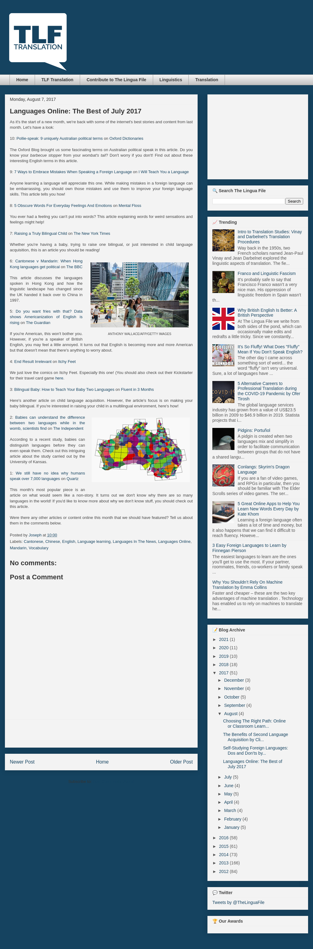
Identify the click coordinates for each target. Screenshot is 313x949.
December (234, 680)
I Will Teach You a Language (163, 172)
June (229, 785)
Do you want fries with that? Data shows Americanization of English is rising (46, 317)
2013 (224, 862)
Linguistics (171, 79)
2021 (224, 639)
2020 (224, 647)
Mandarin (18, 548)
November (234, 688)
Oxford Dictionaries (126, 138)
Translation (206, 79)
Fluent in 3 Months (137, 389)
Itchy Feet (67, 361)
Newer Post (22, 761)
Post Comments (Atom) (113, 781)
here (59, 378)
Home (22, 79)
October (232, 697)
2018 (224, 664)
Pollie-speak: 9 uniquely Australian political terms (60, 138)
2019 (224, 656)
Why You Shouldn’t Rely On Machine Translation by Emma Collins (247, 585)
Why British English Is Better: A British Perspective (267, 313)
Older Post (181, 761)
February (233, 819)
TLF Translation (57, 79)
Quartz (73, 478)
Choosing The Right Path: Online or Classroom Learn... (254, 723)
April (229, 802)
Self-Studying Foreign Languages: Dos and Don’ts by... (255, 750)
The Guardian (38, 322)
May (228, 793)
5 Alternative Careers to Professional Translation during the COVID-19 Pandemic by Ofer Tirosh (269, 391)
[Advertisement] (101, 733)
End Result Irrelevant (32, 361)
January (232, 827)
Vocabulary (38, 548)
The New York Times (92, 233)
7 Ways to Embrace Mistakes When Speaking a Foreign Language (73, 172)
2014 (224, 854)
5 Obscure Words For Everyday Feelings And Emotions (63, 205)
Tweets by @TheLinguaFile (238, 902)
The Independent (68, 428)
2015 (224, 846)
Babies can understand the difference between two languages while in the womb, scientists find (47, 423)
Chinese (52, 541)
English (68, 541)
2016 (224, 837)
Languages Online (174, 541)
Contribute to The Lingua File (116, 79)
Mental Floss (130, 205)
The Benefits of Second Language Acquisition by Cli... (255, 737)
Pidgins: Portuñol (254, 430)
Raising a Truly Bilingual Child (40, 233)
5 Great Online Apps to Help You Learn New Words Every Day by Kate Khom (269, 508)
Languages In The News (134, 541)
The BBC (74, 267)
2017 (224, 672)
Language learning (93, 541)
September (235, 705)
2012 (224, 871)
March (230, 810)
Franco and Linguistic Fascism (267, 273)
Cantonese (33, 541)
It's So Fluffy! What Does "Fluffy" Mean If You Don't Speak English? (270, 349)
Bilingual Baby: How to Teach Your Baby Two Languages (64, 389)
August (231, 713)
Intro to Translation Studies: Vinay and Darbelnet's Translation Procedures (270, 237)
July (228, 777)
